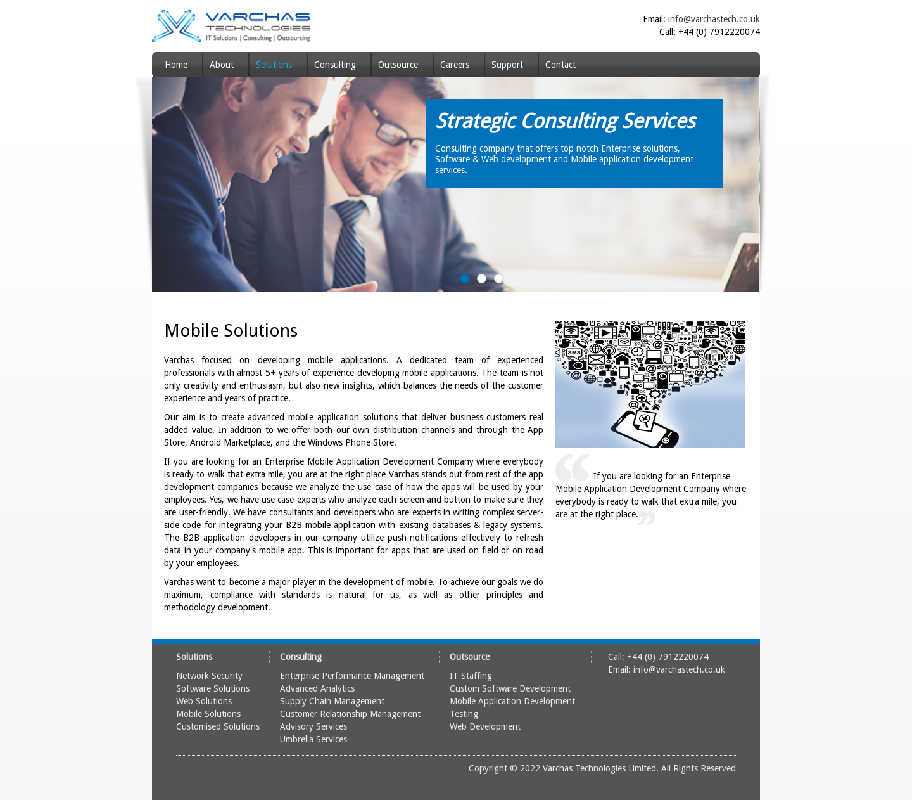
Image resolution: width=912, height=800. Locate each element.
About (222, 65)
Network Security (209, 676)
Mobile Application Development (512, 701)
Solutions (274, 65)
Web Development (485, 726)
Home (176, 65)
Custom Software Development (510, 688)
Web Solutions (204, 701)
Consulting (335, 65)
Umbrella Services (313, 739)
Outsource (398, 65)
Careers (454, 65)
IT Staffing (471, 676)
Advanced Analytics (317, 688)
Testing (464, 714)
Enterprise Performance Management (352, 676)
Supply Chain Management (332, 701)
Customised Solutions (218, 726)
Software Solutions (213, 688)
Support (507, 65)
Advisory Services (313, 726)
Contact (560, 65)
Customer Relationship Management (350, 714)
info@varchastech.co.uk (714, 19)
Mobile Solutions (208, 714)
